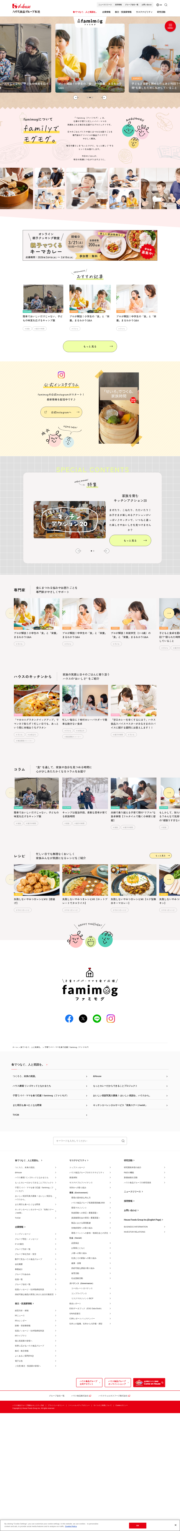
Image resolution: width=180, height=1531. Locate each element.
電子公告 (19, 1361)
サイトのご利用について (102, 1405)
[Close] (176, 1525)
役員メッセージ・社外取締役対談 (29, 1289)
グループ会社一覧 (131, 5)
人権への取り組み (79, 1253)
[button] (75, 97)
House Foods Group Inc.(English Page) (142, 1220)
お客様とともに (78, 1248)
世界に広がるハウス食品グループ (29, 1346)
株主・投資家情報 (23, 1303)
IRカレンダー (21, 1321)
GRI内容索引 (75, 1313)
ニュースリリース (105, 5)
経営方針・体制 (22, 1310)
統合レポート (75, 1303)
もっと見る (90, 346)
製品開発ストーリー (25, 740)
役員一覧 (19, 1279)
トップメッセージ (22, 1234)
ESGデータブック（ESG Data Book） (86, 1308)
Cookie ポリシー (122, 1405)
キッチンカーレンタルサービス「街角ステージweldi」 (34, 1211)
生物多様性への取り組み (82, 1228)
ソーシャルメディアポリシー (79, 1405)
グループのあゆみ (22, 1274)
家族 (19, 823)
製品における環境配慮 (81, 1223)
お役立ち (32, 734)
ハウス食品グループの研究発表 (137, 1182)
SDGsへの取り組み (77, 1187)
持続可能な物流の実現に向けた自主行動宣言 (34, 1294)
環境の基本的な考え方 (81, 1198)
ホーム (15, 1047)
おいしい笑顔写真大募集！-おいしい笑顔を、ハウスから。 (34, 1198)
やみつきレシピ (23, 910)
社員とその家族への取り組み (84, 1258)
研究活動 (128, 1160)
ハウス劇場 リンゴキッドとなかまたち (31, 1177)
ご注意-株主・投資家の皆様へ (28, 1366)
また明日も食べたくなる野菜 (27, 1204)
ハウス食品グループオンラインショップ (117, 1382)
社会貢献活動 (77, 1278)
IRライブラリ (21, 1336)
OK (137, 1526)
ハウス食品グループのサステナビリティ (86, 1172)
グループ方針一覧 (22, 1249)
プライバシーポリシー (56, 1405)
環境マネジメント (79, 1208)
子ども (20, 644)
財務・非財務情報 (22, 1325)
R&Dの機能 (129, 1172)
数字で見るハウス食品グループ (28, 1259)
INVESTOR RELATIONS (134, 1232)
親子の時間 (119, 734)
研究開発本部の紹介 (132, 1167)
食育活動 (75, 1273)
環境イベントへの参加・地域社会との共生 (89, 1233)
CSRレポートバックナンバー (82, 1318)
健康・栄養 (76, 1263)
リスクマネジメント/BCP (82, 1298)
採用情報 (118, 5)
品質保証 (75, 1243)
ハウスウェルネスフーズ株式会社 (113, 1396)
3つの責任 (19, 1244)
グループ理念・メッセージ (26, 1239)
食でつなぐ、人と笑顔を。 (31, 1047)
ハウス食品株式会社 (80, 1396)
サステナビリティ (77, 1160)
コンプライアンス (79, 1293)
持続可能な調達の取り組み (83, 1268)
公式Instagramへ (61, 412)
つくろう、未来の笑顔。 (25, 1167)
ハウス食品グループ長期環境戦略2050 (88, 1203)
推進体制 (73, 1177)
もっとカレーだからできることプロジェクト (34, 1182)
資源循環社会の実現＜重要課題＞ (85, 1218)
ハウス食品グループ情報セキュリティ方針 (28, 1405)
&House (18, 1172)
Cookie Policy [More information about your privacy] (71, 1526)
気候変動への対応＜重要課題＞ (84, 1213)
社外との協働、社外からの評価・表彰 (85, 1324)
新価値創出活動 (130, 1177)
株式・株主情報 (22, 1351)
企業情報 (19, 1227)
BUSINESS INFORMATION (136, 1227)
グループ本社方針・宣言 (25, 1254)
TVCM (17, 1218)
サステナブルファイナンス (81, 1182)
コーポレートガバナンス (82, 1288)
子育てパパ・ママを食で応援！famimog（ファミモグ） (34, 1189)
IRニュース (20, 1315)
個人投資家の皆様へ (23, 1341)
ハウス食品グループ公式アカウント (88, 1382)
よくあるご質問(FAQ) (24, 1356)
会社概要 (19, 1264)
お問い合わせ (147, 5)
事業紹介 (19, 1269)
